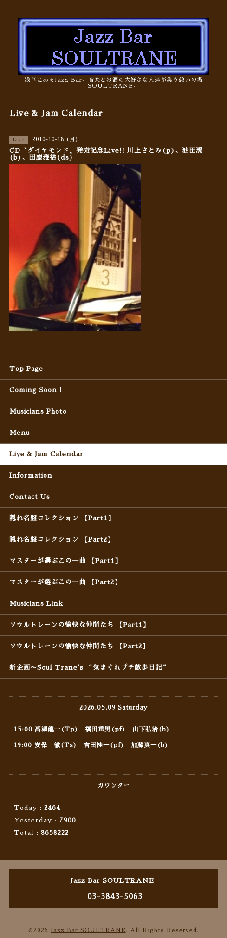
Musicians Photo (38, 411)
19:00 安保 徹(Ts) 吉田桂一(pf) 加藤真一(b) (94, 745)
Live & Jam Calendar (46, 454)
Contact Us (29, 496)
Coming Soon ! (35, 390)
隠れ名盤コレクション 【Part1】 (62, 518)
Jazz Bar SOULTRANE (88, 930)
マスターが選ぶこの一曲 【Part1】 (65, 560)
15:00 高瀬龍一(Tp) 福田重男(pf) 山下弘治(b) (92, 729)
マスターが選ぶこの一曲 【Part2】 (65, 582)
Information (30, 475)
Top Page (26, 368)
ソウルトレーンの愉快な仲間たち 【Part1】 (79, 624)
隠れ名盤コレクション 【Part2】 (61, 539)
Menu (19, 432)
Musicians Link (36, 603)
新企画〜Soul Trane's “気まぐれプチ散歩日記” (89, 667)
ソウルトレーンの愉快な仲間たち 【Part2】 (79, 646)
